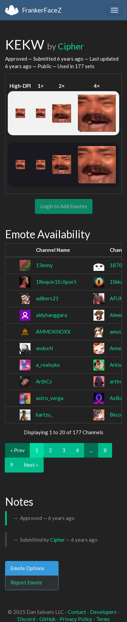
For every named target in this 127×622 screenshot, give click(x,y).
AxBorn (118, 398)
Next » (31, 465)
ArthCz (44, 381)
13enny (44, 265)
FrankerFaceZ (42, 10)
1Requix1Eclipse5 (56, 282)
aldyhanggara (51, 315)
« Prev (17, 450)
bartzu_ (44, 415)
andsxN (44, 348)
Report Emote (26, 582)
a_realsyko (48, 365)
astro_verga (49, 398)
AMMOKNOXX (53, 331)
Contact (77, 612)
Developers (103, 612)
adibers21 (47, 298)
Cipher (71, 46)
